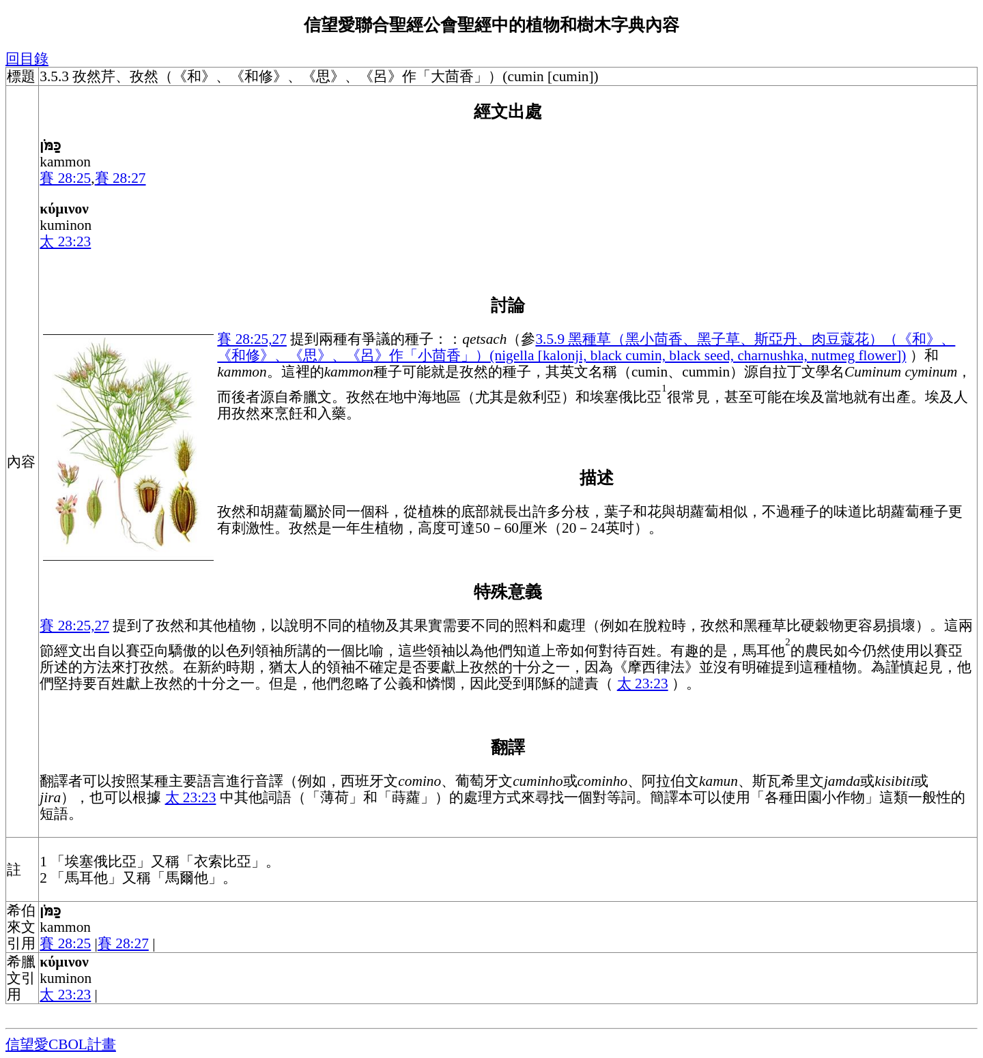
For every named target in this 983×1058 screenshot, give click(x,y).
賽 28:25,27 (252, 339)
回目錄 (26, 58)
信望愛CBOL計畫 (60, 1044)
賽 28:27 (120, 178)
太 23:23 (65, 241)
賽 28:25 (65, 178)
